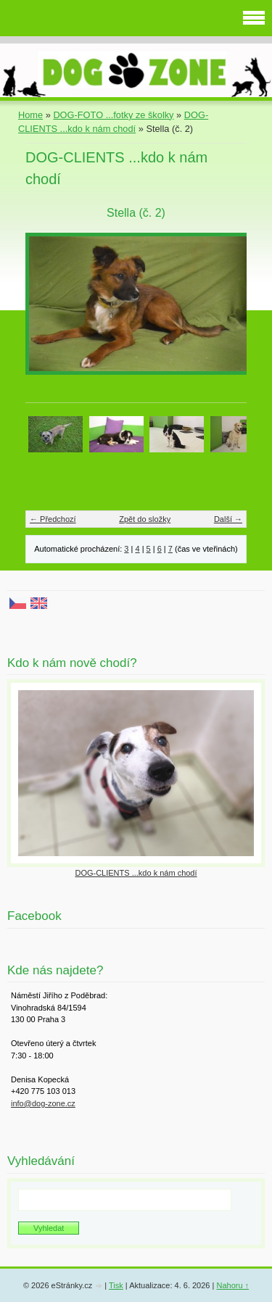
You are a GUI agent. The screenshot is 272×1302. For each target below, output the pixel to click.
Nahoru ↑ (232, 1285)
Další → (228, 519)
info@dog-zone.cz (43, 1103)
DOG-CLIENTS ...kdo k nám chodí (136, 872)
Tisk (116, 1285)
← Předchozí (53, 519)
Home (30, 114)
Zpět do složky (144, 519)
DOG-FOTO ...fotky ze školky (113, 114)
